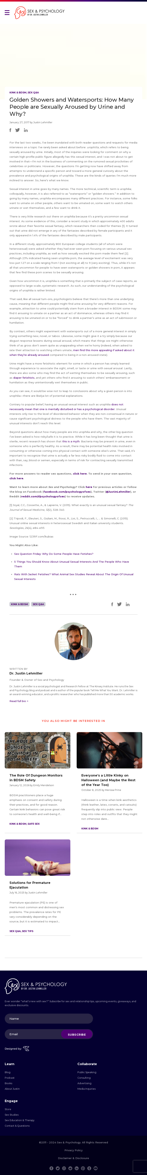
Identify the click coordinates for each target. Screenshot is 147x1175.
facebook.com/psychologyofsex (67, 491)
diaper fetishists (23, 377)
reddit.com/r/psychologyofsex (43, 496)
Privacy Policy (73, 1150)
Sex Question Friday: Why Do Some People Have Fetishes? (53, 553)
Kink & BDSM (17, 92)
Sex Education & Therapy (19, 1120)
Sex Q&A (33, 92)
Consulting (84, 1077)
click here (80, 473)
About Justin (12, 1088)
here (89, 487)
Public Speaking (86, 1072)
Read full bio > (18, 701)
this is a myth (71, 441)
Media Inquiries (86, 1088)
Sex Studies (12, 1114)
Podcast (10, 1077)
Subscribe (77, 1034)
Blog (7, 1072)
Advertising (84, 1083)
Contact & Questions (17, 1125)
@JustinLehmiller (118, 491)
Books (8, 1083)
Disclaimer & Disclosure (73, 1158)
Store (8, 1109)
